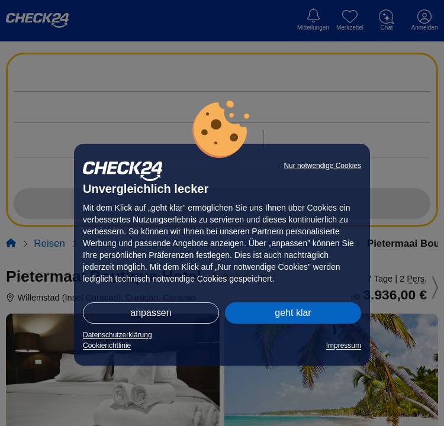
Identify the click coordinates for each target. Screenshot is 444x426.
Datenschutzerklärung (117, 335)
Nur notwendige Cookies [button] (322, 166)
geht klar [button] (293, 313)
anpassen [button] (150, 313)
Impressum (343, 345)
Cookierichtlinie (107, 345)
